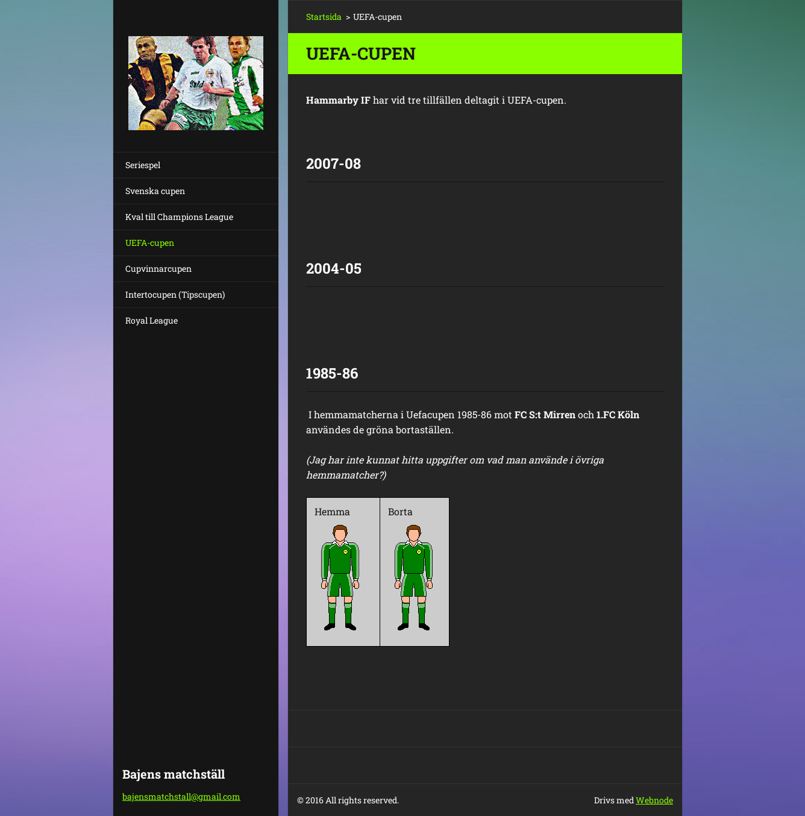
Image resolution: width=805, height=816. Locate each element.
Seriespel (142, 165)
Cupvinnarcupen (158, 268)
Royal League (151, 320)
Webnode (654, 800)
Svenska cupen (155, 190)
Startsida (324, 16)
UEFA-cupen (149, 242)
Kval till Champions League (179, 216)
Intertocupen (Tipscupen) (175, 294)
